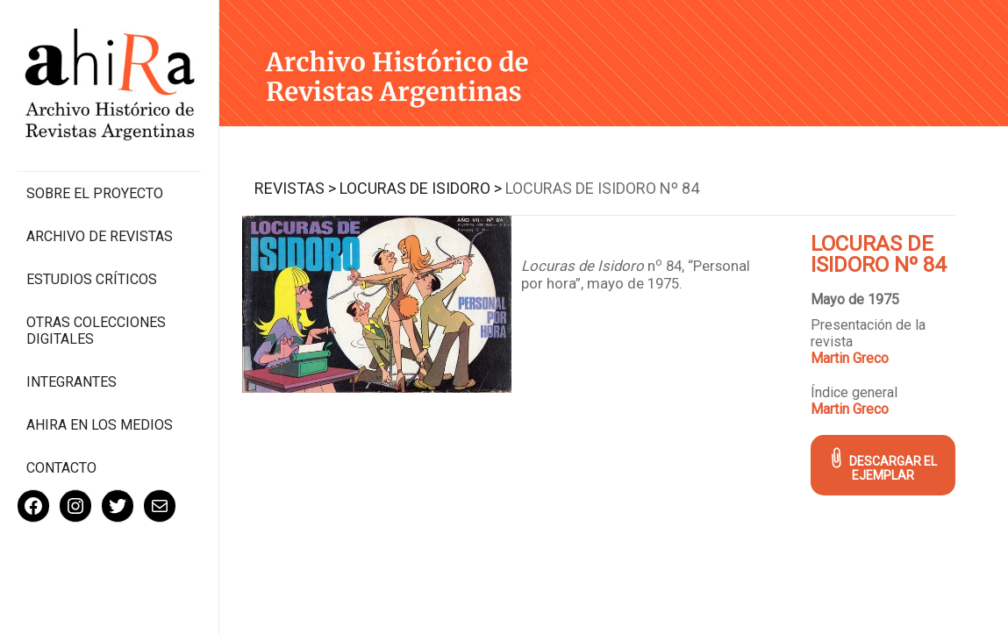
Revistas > (295, 188)
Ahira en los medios (99, 425)
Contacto (61, 467)
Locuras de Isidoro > (421, 188)
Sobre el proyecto (94, 193)
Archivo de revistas (99, 236)
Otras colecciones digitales (96, 330)
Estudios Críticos (91, 279)
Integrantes (71, 382)
